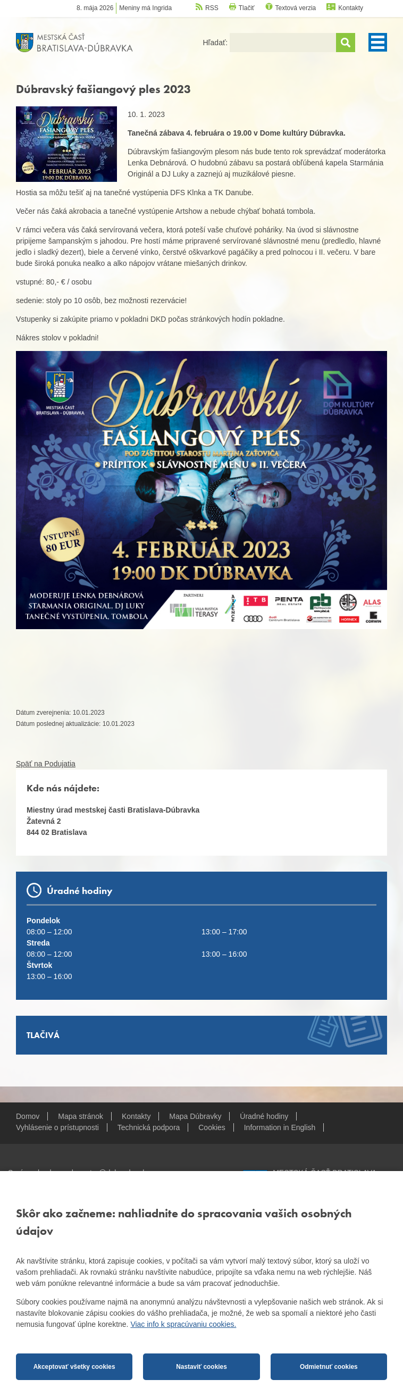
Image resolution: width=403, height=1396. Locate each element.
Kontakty (350, 8)
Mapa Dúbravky (195, 1116)
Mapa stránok (80, 1116)
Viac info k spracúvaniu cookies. (183, 1324)
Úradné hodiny (264, 1116)
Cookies (211, 1127)
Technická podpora (148, 1127)
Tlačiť (247, 8)
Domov (27, 1116)
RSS (212, 8)
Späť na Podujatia (45, 763)
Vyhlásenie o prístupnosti (57, 1127)
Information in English (280, 1127)
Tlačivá (43, 1035)
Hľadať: (216, 42)
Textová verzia (295, 8)
